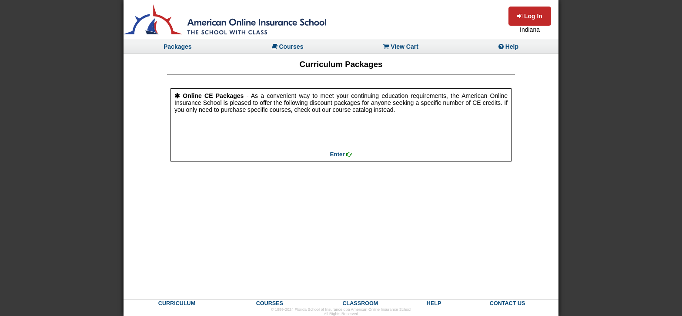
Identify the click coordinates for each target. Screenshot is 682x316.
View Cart (400, 46)
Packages (178, 46)
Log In (529, 16)
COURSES (269, 303)
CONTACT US (507, 303)
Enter (341, 154)
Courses (288, 46)
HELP (434, 303)
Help (508, 46)
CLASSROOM (360, 303)
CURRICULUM (176, 303)
